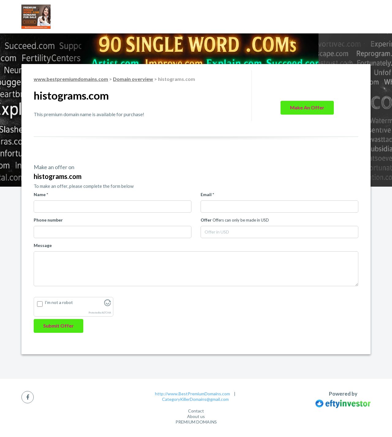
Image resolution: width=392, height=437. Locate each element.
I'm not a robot (59, 302)
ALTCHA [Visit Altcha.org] (106, 312)
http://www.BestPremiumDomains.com (192, 393)
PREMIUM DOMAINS (196, 421)
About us (196, 416)
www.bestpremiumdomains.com (71, 79)
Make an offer (307, 107)
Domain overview (133, 79)
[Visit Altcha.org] (107, 304)
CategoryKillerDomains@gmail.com (195, 399)
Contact (196, 410)
